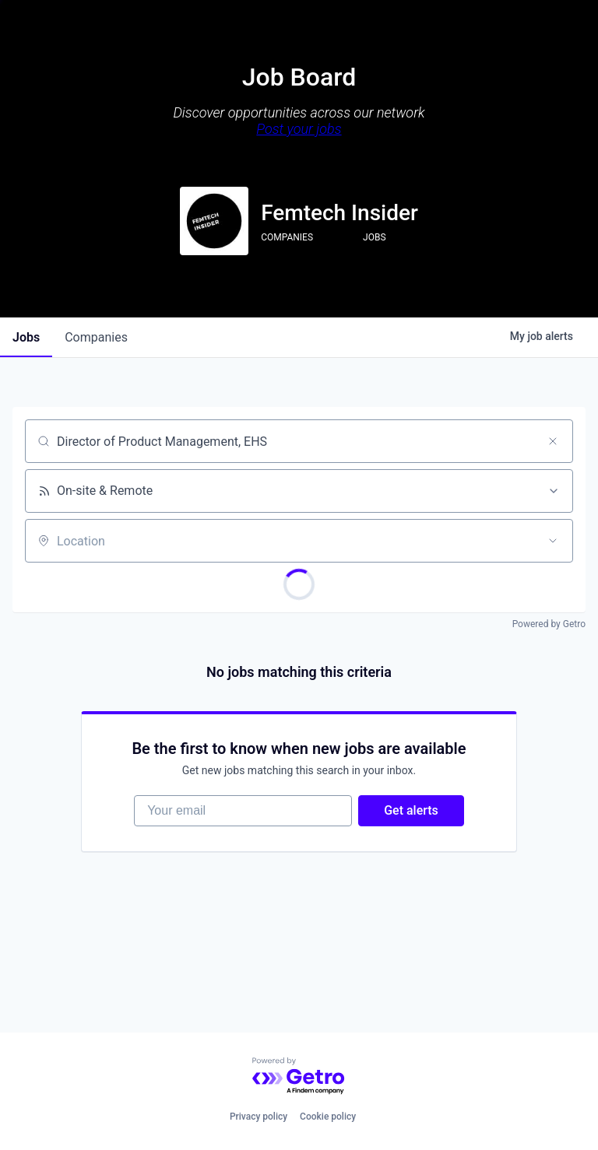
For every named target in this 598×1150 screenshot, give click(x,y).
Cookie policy (328, 1116)
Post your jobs (298, 129)
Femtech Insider (339, 213)
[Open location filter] (553, 541)
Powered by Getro (549, 624)
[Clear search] (553, 441)
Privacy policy (258, 1116)
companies (96, 337)
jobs (26, 337)
